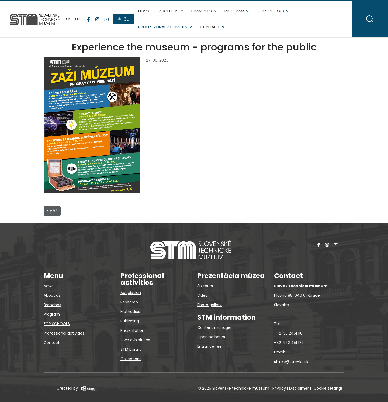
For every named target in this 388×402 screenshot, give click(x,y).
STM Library (130, 349)
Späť (52, 211)
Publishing (129, 321)
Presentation (132, 330)
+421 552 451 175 (289, 342)
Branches (201, 11)
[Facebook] (88, 19)
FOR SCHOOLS (270, 11)
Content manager (214, 327)
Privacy (279, 388)
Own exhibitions (135, 340)
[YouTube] (106, 19)
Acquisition (130, 292)
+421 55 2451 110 (288, 333)
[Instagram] (97, 19)
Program (234, 11)
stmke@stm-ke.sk (291, 361)
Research (129, 302)
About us (169, 11)
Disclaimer (299, 388)
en (77, 19)
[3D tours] (123, 19)
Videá (202, 295)
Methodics (130, 311)
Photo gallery (209, 305)
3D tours (205, 286)
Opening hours (211, 337)
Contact (210, 27)
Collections (130, 359)
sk (68, 19)
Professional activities (162, 27)
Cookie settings (328, 388)
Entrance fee (209, 346)
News (143, 11)
